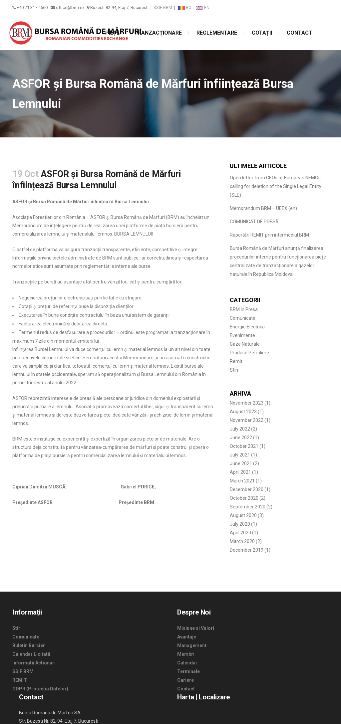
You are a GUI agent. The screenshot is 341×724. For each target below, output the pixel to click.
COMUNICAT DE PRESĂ (254, 221)
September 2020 (247, 506)
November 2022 (246, 420)
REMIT (19, 680)
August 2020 (243, 515)
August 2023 (243, 411)
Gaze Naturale (245, 344)
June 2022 (241, 437)
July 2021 (240, 454)
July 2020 (240, 524)
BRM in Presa (244, 309)
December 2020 (246, 489)
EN (202, 7)
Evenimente (242, 335)
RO (185, 7)
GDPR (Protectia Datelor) (40, 688)
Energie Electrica (247, 326)
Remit (236, 361)
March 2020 (242, 541)
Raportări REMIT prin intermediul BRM (269, 235)
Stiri (234, 370)
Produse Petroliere (249, 352)
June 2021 (241, 463)
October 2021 (244, 446)
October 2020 (244, 498)
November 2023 (246, 403)
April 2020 (240, 532)
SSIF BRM (163, 7)
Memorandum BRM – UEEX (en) (263, 208)
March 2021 (242, 480)
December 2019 (246, 550)
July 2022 (240, 429)
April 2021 (240, 472)
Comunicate (242, 318)
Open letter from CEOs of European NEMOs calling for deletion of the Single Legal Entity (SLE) (275, 186)
